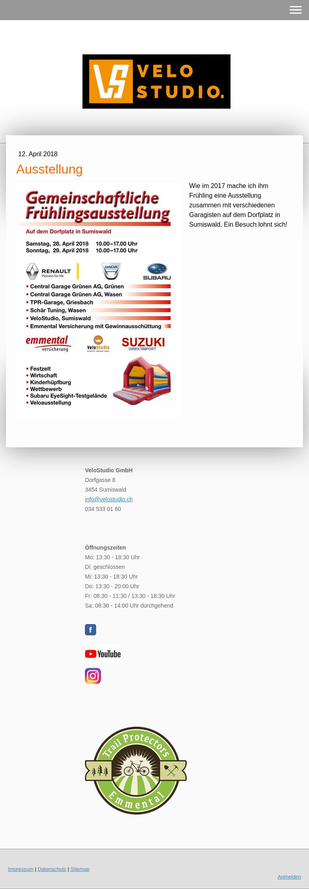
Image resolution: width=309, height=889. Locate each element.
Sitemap (79, 869)
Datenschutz (52, 869)
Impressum (20, 869)
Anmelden (289, 877)
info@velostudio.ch (109, 499)
